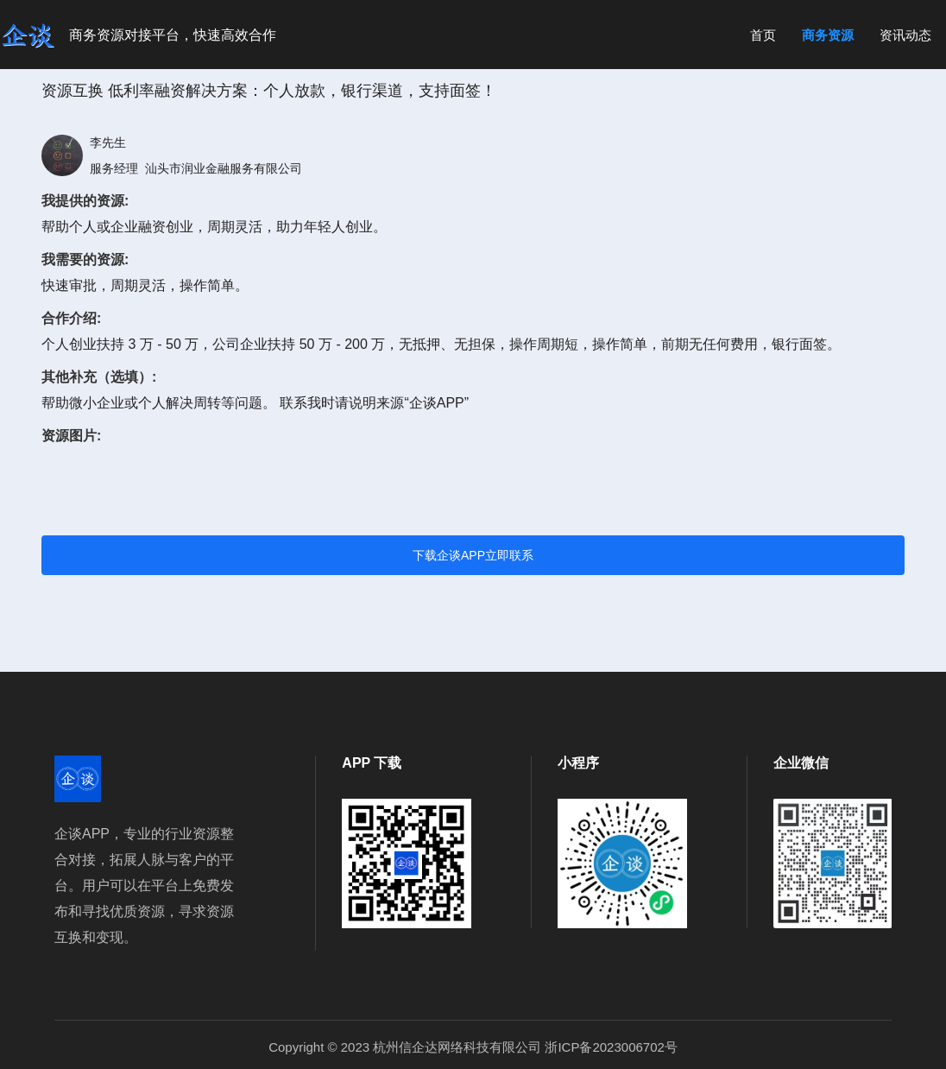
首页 (763, 35)
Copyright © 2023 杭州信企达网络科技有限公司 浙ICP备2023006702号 (473, 1047)
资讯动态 (905, 35)
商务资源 (828, 35)
